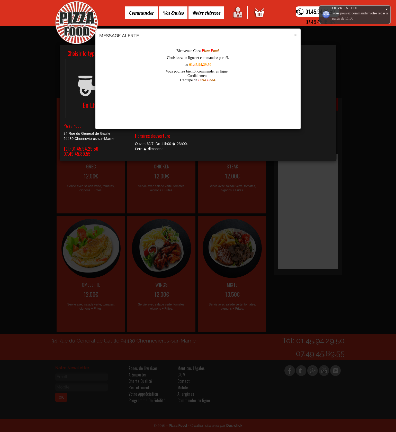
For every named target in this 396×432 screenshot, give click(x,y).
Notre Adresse (206, 13)
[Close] (295, 34)
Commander (141, 13)
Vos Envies (173, 13)
